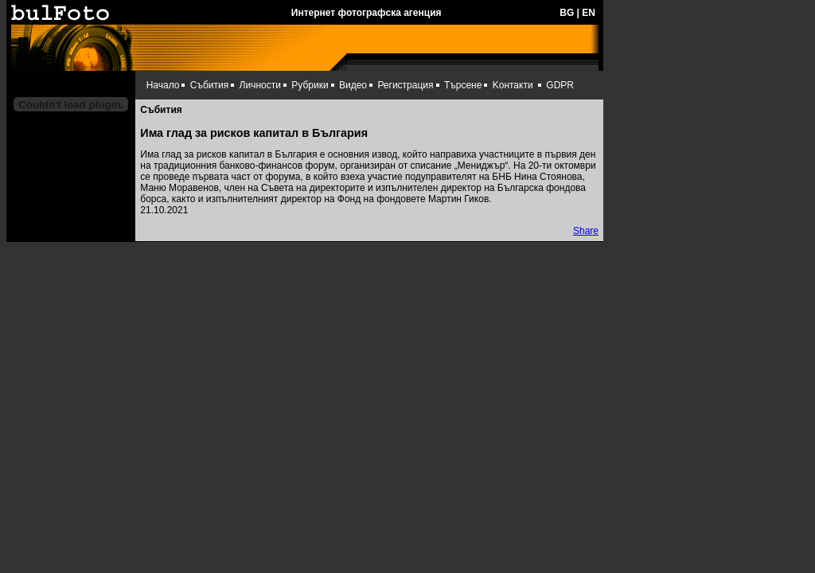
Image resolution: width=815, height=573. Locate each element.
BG (567, 12)
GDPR (560, 85)
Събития (209, 85)
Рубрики (309, 85)
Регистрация (405, 85)
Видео (353, 85)
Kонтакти (513, 85)
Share (586, 230)
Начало (163, 85)
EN (588, 12)
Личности (260, 85)
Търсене (463, 85)
